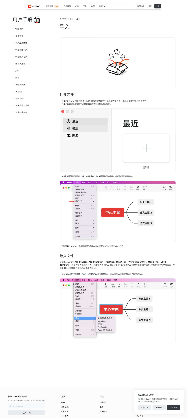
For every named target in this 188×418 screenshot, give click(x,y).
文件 (71, 19)
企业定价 (64, 416)
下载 (101, 407)
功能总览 (103, 402)
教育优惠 (64, 407)
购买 (63, 402)
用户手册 (63, 19)
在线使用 (103, 411)
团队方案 (64, 411)
